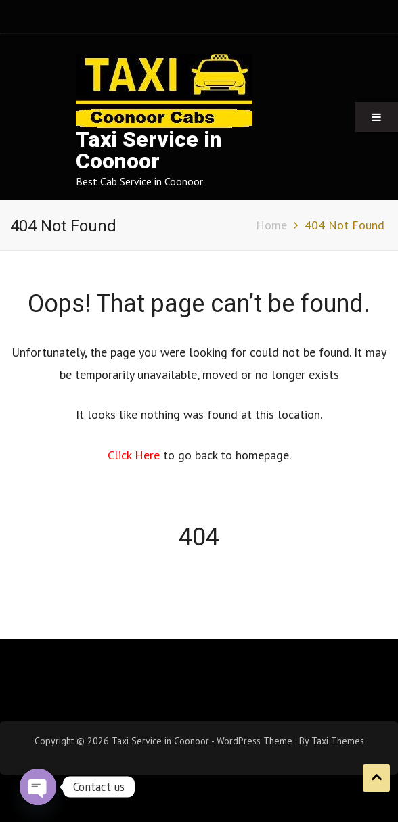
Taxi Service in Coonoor (149, 150)
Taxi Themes (337, 741)
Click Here (135, 455)
